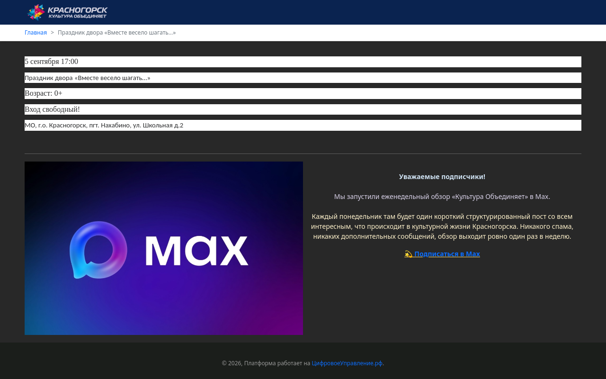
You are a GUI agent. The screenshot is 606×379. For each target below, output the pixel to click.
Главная (36, 32)
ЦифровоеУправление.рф (347, 363)
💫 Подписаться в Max (442, 253)
